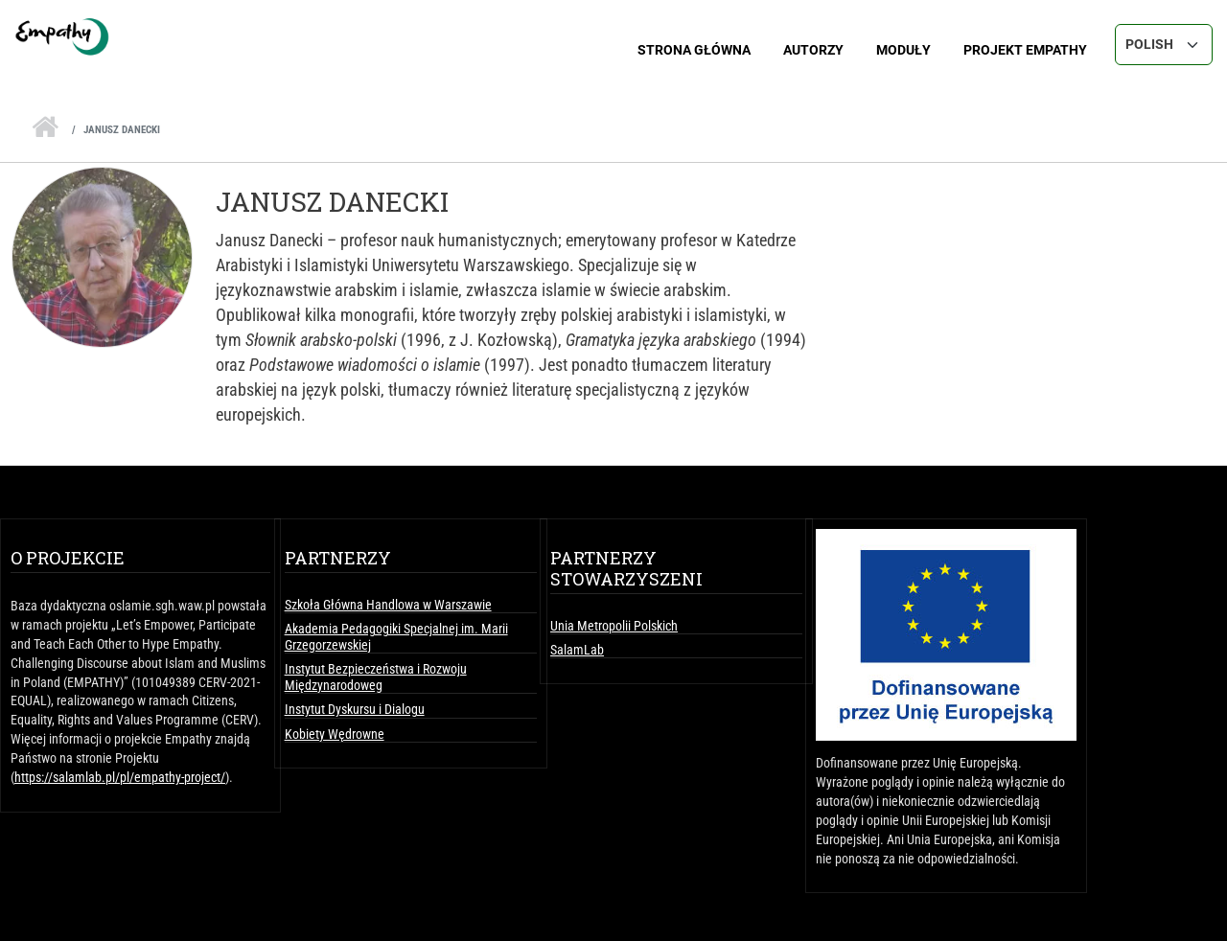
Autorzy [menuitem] (813, 49)
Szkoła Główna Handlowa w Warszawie (388, 604)
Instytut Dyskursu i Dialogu (355, 709)
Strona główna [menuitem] (694, 49)
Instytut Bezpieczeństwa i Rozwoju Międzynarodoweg (376, 676)
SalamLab (577, 649)
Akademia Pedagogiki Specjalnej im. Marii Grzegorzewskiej (396, 636)
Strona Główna (45, 122)
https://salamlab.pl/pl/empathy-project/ (119, 777)
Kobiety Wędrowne (334, 734)
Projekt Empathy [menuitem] (1025, 49)
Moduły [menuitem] (903, 49)
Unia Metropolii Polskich (614, 625)
